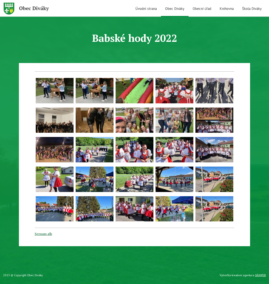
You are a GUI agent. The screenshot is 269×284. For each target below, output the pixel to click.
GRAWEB (260, 275)
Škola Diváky (252, 8)
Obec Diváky (174, 8)
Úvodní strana (146, 8)
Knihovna (227, 8)
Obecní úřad (202, 8)
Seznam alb (43, 233)
